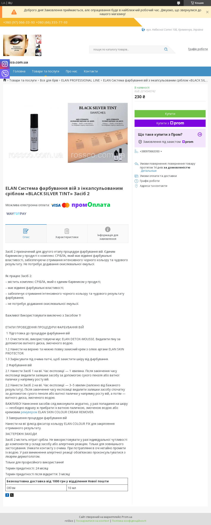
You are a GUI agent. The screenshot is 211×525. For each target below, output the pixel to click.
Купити (170, 114)
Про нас (71, 71)
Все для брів (49, 80)
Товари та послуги (45, 71)
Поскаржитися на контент (92, 521)
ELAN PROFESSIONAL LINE (80, 80)
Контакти (91, 71)
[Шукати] (165, 49)
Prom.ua (127, 517)
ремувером (29, 412)
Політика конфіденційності (129, 521)
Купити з (170, 123)
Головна (19, 71)
